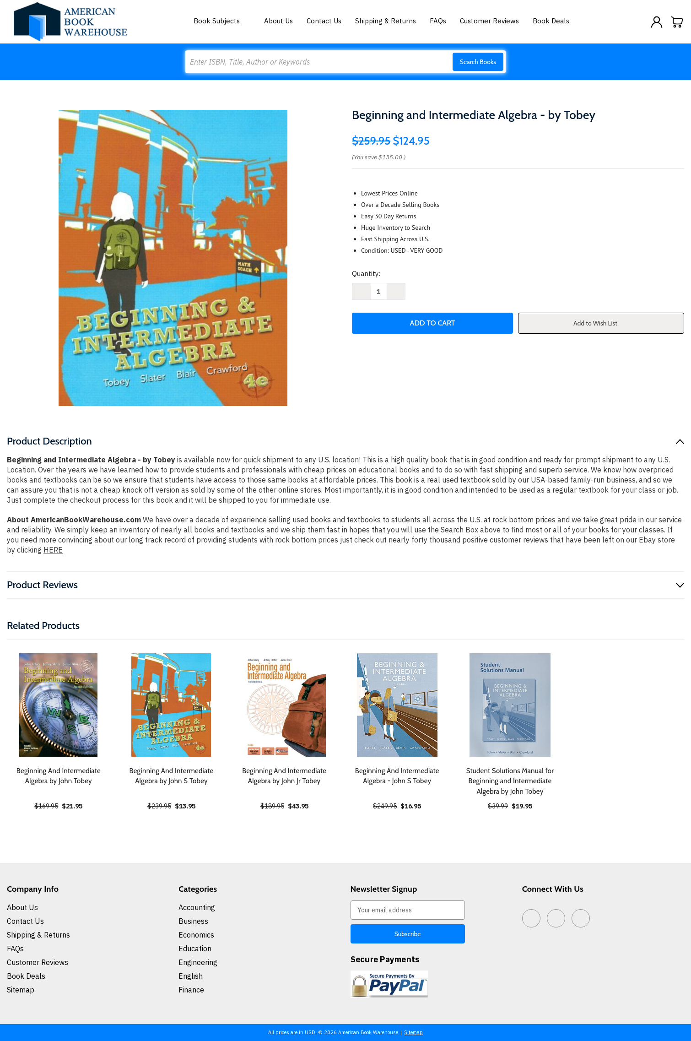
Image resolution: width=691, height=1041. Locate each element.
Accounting (196, 907)
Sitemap (20, 989)
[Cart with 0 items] (677, 22)
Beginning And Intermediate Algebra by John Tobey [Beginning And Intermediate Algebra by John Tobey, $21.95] (58, 776)
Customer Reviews (489, 20)
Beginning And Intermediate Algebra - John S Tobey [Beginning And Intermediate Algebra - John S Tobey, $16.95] (397, 776)
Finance (191, 989)
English (190, 976)
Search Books (478, 62)
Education (194, 948)
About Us (278, 20)
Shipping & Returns (385, 20)
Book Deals (551, 20)
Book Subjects (222, 20)
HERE (53, 549)
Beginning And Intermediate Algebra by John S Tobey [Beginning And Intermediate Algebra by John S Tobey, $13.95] (171, 776)
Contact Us (324, 20)
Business (193, 921)
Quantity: (366, 273)
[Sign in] (657, 22)
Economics (196, 934)
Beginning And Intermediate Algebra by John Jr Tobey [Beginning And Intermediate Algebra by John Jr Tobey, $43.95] (284, 776)
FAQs (438, 20)
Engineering (197, 962)
